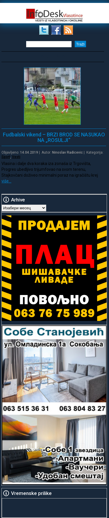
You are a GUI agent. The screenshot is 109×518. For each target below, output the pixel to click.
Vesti (16, 157)
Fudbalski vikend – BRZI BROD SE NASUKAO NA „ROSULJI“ (54, 137)
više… (6, 181)
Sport (5, 157)
